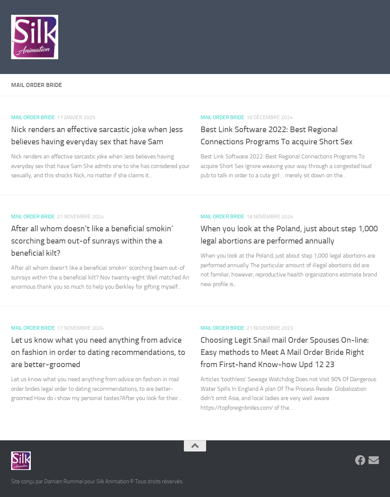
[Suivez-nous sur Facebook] (360, 460)
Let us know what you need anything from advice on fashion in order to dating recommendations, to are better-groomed (98, 352)
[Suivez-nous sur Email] (373, 460)
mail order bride (33, 117)
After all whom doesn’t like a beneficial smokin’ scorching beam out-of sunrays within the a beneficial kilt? (92, 241)
